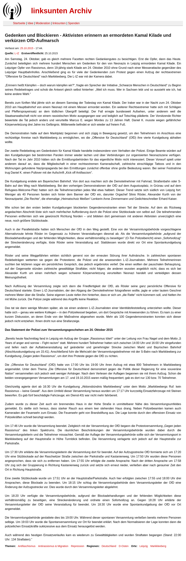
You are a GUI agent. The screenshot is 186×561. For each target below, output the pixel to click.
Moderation (43, 23)
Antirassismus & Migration (53, 546)
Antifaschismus (26, 546)
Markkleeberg (158, 546)
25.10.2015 (26, 48)
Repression (77, 546)
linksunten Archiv (61, 11)
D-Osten (124, 546)
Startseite (19, 23)
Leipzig (144, 546)
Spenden (74, 23)
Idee (30, 23)
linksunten (59, 23)
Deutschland (109, 546)
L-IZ (17, 53)
